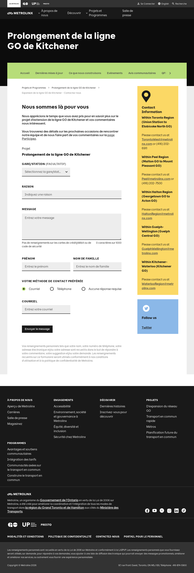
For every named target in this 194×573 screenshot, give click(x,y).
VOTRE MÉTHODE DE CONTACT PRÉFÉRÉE (52, 281)
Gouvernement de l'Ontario (59, 500)
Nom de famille (86, 258)
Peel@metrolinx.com (156, 179)
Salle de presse (17, 418)
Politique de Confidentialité (70, 537)
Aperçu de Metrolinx (21, 406)
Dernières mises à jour (49, 73)
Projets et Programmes (34, 88)
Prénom (28, 258)
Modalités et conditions (25, 537)
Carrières (13, 412)
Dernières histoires (112, 406)
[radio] (24, 289)
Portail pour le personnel (143, 537)
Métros (151, 426)
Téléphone (64, 289)
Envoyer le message (37, 329)
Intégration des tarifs (21, 459)
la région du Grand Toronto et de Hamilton (54, 507)
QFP (164, 73)
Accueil (25, 73)
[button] (25, 4)
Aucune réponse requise (105, 289)
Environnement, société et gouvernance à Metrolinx (70, 416)
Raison (28, 186)
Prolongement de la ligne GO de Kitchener (74, 88)
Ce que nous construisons (85, 73)
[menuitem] (50, 13)
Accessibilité (62, 406)
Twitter (147, 327)
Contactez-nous (107, 537)
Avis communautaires (142, 73)
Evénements (115, 73)
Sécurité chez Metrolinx (70, 437)
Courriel (34, 289)
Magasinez (14, 424)
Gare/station (44, 164)
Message (29, 209)
